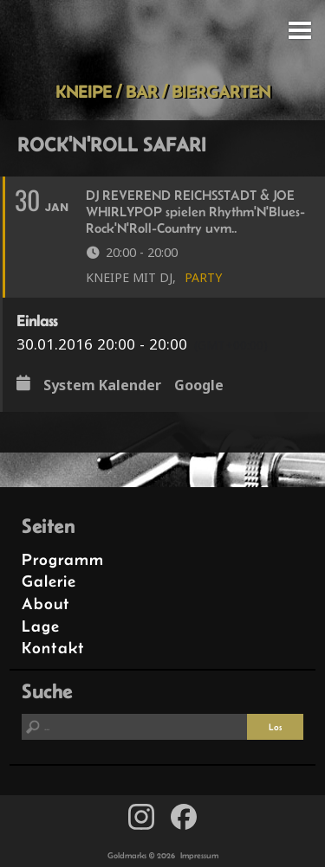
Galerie (49, 581)
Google (199, 385)
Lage (41, 626)
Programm (63, 559)
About (46, 603)
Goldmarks (159, 40)
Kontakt (53, 648)
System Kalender (102, 385)
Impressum (199, 855)
